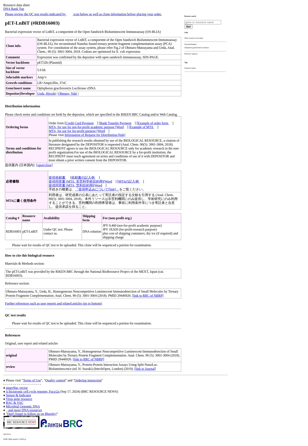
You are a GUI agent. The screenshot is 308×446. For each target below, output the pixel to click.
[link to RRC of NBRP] (148, 295)
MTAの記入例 (128, 181)
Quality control (55, 380)
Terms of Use (32, 380)
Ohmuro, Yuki (67, 93)
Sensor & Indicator (18, 395)
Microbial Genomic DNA (23, 406)
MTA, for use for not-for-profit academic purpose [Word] (88, 127)
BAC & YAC (14, 402)
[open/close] (44, 165)
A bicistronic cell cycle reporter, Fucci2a (32, 391)
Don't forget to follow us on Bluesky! (32, 414)
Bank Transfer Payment (115, 123)
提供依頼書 (57, 177)
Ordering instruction (88, 380)
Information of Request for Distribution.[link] (94, 135)
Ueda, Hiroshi (46, 93)
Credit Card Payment (80, 123)
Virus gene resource (19, 399)
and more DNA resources (25, 410)
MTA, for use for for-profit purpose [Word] (79, 131)
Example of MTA (142, 127)
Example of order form (153, 123)
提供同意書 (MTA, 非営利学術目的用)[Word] (82, 181)
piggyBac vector (17, 388)
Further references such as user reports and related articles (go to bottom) (53, 303)
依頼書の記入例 (83, 177)
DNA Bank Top (13, 9)
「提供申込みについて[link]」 (97, 189)
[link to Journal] (145, 369)
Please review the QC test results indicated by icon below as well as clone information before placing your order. (83, 14)
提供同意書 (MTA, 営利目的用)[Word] (78, 185)
